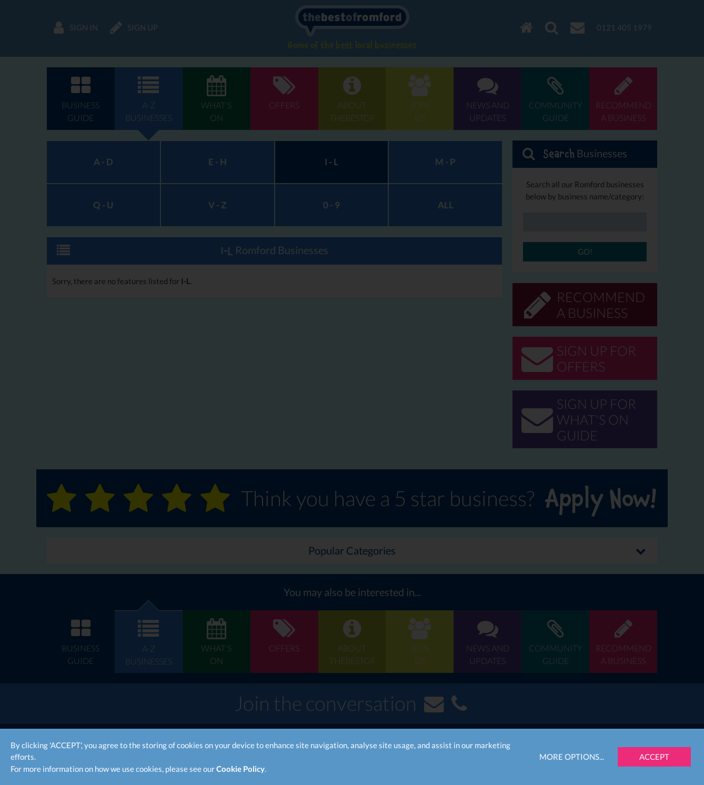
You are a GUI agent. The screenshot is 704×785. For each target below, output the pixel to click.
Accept (654, 756)
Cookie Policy (240, 768)
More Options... (571, 756)
